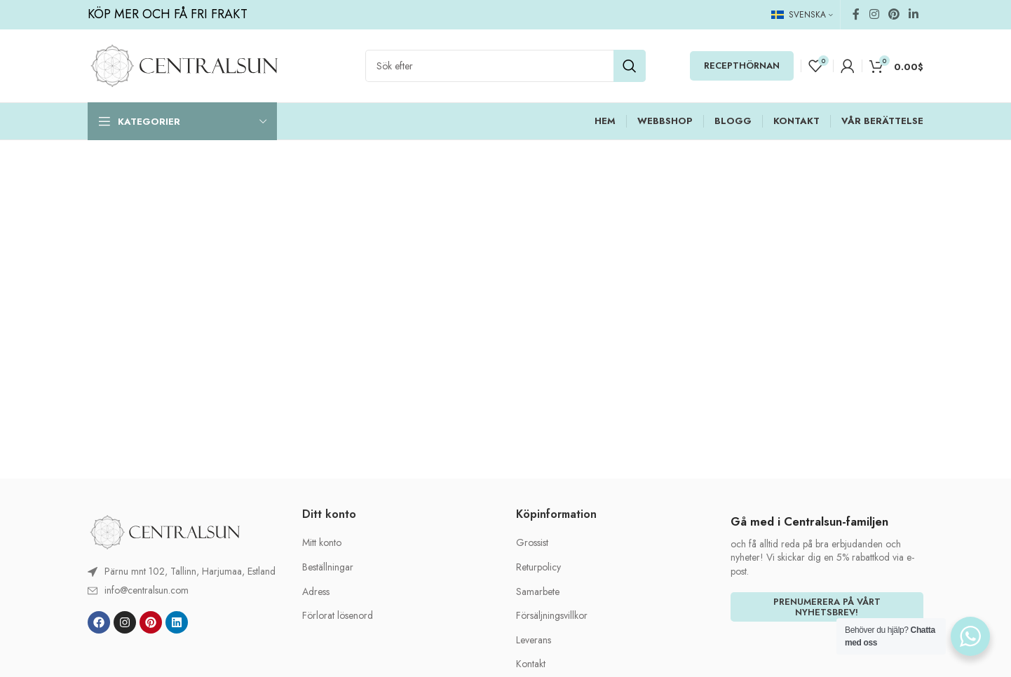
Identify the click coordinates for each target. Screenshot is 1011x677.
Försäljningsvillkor (552, 615)
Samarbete (537, 592)
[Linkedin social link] (913, 14)
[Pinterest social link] (893, 14)
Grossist (532, 542)
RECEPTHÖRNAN (742, 65)
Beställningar (327, 567)
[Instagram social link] (873, 14)
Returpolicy (538, 567)
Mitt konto (321, 542)
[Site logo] (184, 64)
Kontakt (530, 664)
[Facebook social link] (856, 14)
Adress (316, 592)
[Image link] (165, 531)
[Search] (505, 66)
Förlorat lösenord (337, 615)
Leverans (533, 640)
